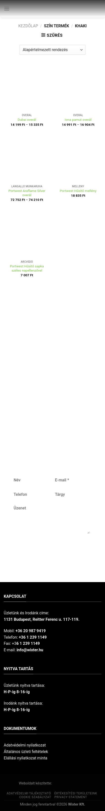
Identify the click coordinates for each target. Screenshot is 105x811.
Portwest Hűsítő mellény (78, 191)
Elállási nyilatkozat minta (25, 758)
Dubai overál (27, 120)
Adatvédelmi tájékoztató (29, 793)
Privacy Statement (70, 797)
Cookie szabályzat (35, 797)
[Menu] (7, 8)
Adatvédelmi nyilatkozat (25, 745)
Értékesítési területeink (75, 793)
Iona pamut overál (78, 120)
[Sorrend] (52, 50)
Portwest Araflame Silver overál (26, 193)
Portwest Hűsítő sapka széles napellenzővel (27, 268)
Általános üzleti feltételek (26, 751)
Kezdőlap (28, 26)
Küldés (51, 550)
